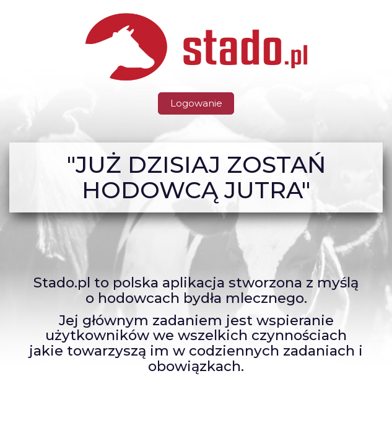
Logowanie (196, 103)
